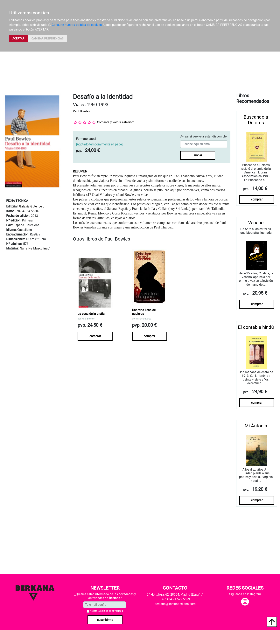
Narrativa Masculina (34, 248)
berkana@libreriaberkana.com (175, 604)
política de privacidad (111, 611)
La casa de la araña (91, 314)
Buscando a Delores (256, 119)
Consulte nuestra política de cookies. (77, 25)
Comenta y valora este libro (115, 122)
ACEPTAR (18, 38)
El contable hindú (256, 327)
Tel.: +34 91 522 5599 (175, 599)
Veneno (256, 222)
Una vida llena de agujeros (144, 312)
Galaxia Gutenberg (32, 206)
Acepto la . (106, 611)
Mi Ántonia (256, 426)
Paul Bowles (81, 111)
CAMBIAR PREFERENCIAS (48, 38)
